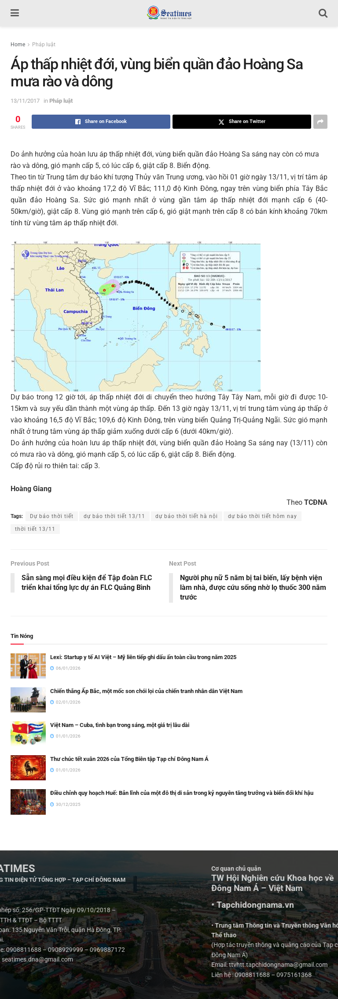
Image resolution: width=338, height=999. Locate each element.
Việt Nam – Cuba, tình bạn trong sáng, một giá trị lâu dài (119, 725)
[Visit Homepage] (169, 13)
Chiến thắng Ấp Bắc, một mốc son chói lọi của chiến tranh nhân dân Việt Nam (146, 691)
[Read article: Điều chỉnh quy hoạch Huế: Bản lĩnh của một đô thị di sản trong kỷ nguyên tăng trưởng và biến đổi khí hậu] (28, 802)
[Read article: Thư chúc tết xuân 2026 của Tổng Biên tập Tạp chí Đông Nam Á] (28, 768)
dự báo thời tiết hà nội (186, 516)
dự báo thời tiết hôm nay (262, 516)
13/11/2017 (25, 100)
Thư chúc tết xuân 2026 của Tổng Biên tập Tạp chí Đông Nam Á (129, 759)
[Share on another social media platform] (320, 122)
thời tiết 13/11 (35, 529)
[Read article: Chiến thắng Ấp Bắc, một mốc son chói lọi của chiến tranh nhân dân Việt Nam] (28, 699)
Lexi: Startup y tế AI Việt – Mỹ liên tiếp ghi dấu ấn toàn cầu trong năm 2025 (143, 657)
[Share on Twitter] (242, 122)
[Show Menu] (15, 13)
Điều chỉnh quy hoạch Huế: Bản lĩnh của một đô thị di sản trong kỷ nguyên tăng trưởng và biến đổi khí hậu (181, 793)
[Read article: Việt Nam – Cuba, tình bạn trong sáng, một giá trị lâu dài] (28, 733)
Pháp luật (43, 44)
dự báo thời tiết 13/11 (114, 516)
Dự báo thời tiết (51, 516)
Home (18, 44)
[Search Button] (323, 13)
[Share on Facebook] (101, 122)
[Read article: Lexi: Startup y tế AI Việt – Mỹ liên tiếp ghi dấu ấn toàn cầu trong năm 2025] (28, 665)
